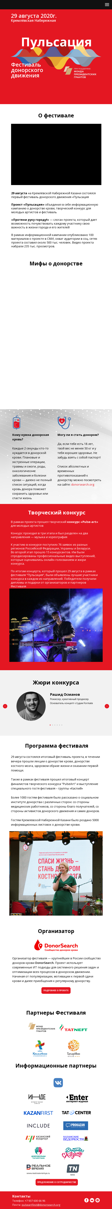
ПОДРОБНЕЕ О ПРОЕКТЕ (56, 990)
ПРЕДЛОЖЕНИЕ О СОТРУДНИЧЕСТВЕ (56, 1182)
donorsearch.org (82, 484)
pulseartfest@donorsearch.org (41, 1205)
